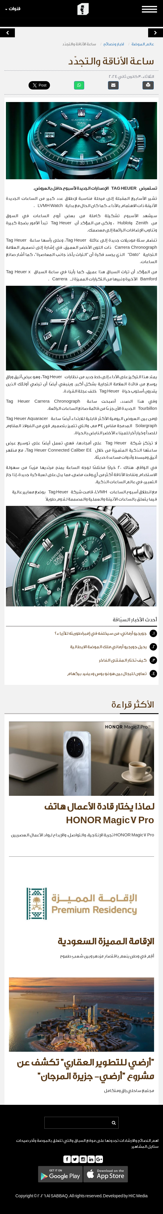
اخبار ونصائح (114, 44)
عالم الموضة (142, 44)
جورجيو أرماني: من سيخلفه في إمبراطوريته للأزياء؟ (106, 633)
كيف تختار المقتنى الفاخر (128, 660)
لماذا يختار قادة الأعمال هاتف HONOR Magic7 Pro (99, 814)
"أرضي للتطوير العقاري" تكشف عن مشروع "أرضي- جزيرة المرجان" (85, 1070)
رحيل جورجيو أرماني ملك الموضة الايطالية (113, 647)
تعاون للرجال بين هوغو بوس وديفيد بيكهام (112, 673)
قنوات (12, 8)
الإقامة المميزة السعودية (105, 942)
